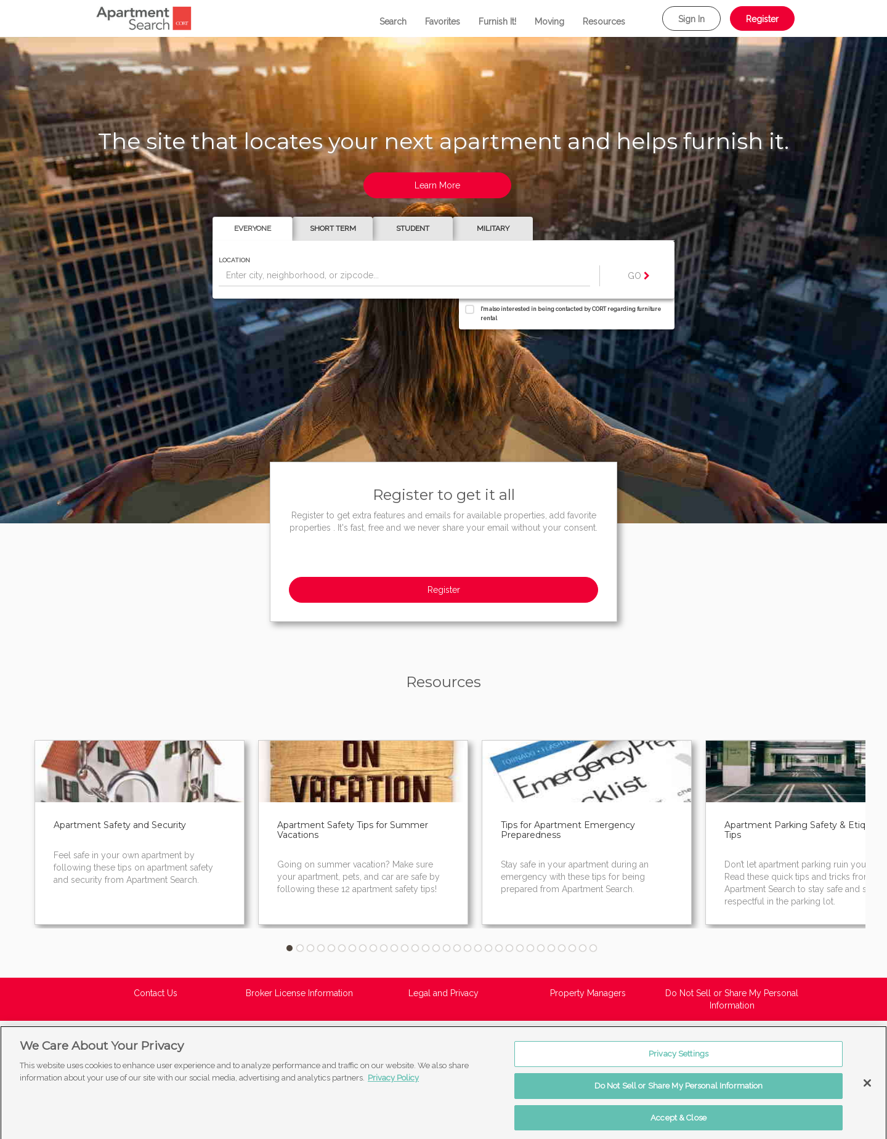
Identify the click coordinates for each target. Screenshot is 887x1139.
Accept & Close (678, 1124)
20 (488, 948)
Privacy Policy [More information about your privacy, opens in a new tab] (393, 1084)
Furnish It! (497, 21)
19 (478, 948)
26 (551, 948)
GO (639, 276)
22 (509, 948)
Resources (604, 21)
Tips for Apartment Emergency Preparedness (568, 829)
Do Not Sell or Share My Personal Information (731, 999)
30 (593, 948)
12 (405, 948)
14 (426, 948)
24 (530, 948)
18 (467, 948)
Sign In (691, 19)
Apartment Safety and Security (120, 825)
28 (572, 948)
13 (415, 948)
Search (393, 21)
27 (562, 948)
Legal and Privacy (443, 993)
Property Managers (588, 993)
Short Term (333, 228)
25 (541, 948)
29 (583, 948)
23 (520, 948)
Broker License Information (299, 993)
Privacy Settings (678, 1060)
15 (436, 948)
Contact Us (155, 993)
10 (384, 948)
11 (394, 948)
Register (762, 19)
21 (499, 948)
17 (457, 948)
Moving (549, 21)
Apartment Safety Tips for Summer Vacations (352, 829)
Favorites (442, 21)
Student (412, 228)
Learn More (437, 185)
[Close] (867, 1089)
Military (493, 228)
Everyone (252, 228)
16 (447, 948)
